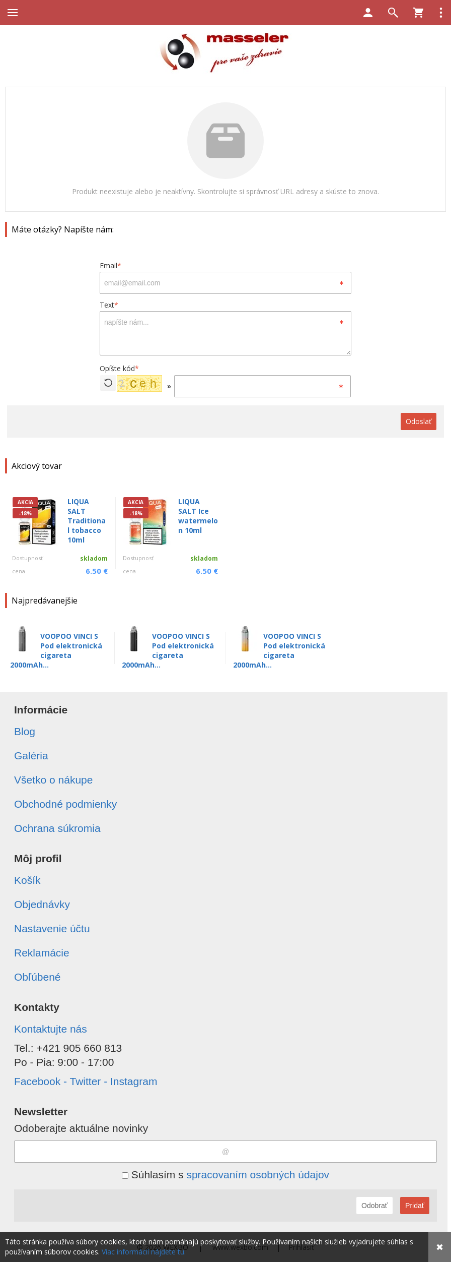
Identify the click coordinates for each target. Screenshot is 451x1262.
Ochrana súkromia (57, 828)
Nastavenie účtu (52, 928)
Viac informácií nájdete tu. (144, 1251)
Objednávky (42, 904)
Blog (24, 731)
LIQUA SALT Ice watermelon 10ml (198, 516)
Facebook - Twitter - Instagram (85, 1081)
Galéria (31, 755)
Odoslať (418, 421)
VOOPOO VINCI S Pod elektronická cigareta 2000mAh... (56, 650)
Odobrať (374, 1205)
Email (110, 265)
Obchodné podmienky (65, 804)
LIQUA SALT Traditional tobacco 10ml (86, 521)
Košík (27, 880)
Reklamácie (41, 952)
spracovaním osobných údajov (257, 1174)
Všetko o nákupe (53, 780)
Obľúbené (37, 977)
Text (109, 305)
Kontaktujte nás (50, 1029)
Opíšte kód (119, 368)
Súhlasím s (225, 1174)
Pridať (414, 1205)
